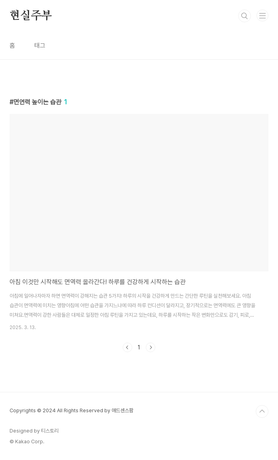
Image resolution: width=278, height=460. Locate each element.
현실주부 (31, 15)
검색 (245, 16)
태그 (39, 45)
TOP (262, 411)
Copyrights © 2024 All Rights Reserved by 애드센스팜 (71, 410)
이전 (127, 347)
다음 (150, 347)
